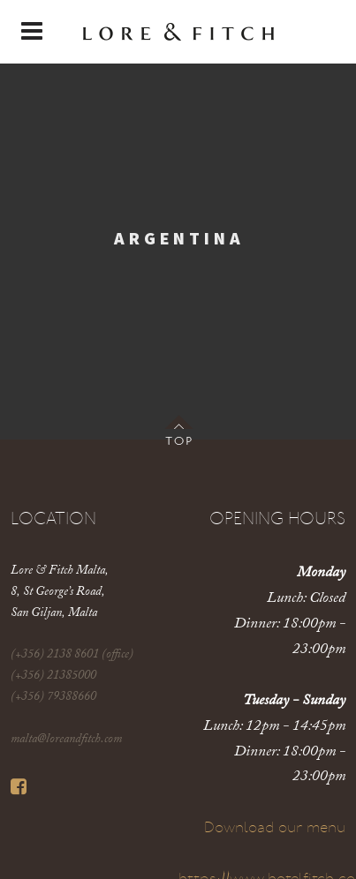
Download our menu (274, 828)
